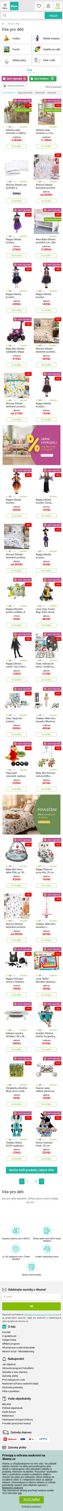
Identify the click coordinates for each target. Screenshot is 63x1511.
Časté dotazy (9, 1412)
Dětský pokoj (14, 60)
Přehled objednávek (12, 1408)
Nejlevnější (40, 93)
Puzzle (10, 49)
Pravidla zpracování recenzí (16, 1423)
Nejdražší (51, 93)
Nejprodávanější (25, 93)
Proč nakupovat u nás (13, 1380)
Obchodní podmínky (12, 1387)
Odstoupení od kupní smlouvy (17, 1419)
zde (20, 1493)
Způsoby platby (10, 1376)
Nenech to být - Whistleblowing (18, 1351)
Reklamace (8, 1416)
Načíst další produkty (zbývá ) (31, 1170)
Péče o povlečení (10, 1391)
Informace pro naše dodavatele (18, 1347)
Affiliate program (11, 1344)
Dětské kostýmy (46, 38)
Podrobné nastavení (31, 1506)
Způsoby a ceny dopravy (15, 1372)
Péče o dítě (44, 60)
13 (35, 1181)
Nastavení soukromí (12, 1487)
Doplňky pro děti (46, 49)
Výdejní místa (9, 1340)
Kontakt (6, 1332)
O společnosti (9, 1336)
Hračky (11, 38)
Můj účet (6, 1404)
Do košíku (17, 146)
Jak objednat (9, 1364)
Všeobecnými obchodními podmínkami (41, 1314)
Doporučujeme (8, 93)
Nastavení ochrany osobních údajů (20, 1383)
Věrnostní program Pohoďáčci (18, 1368)
